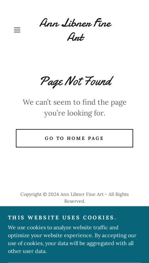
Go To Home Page (74, 138)
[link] (74, 30)
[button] (20, 30)
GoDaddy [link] (70, 216)
